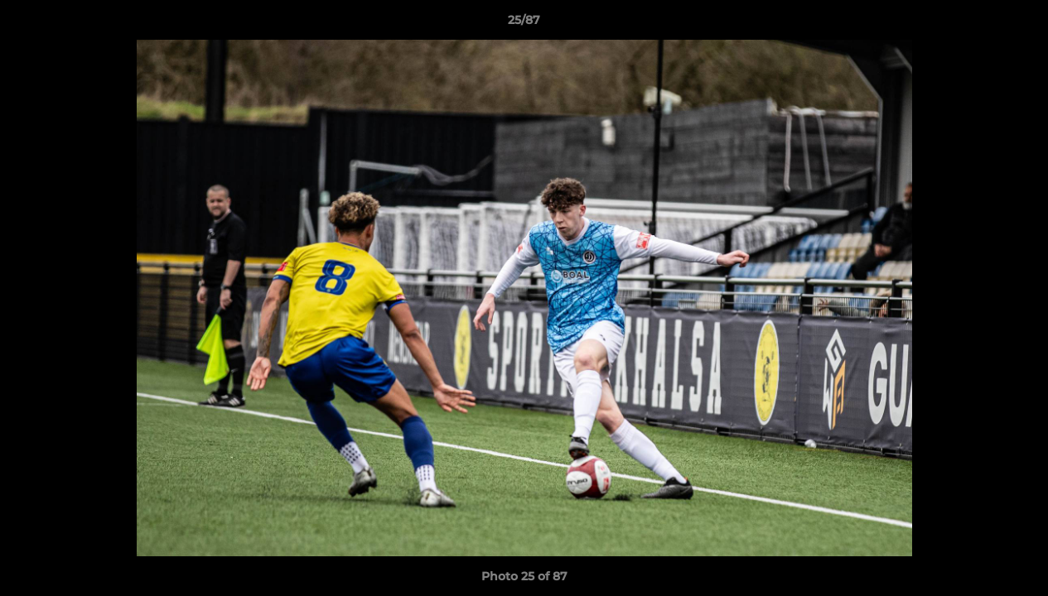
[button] (1018, 24)
